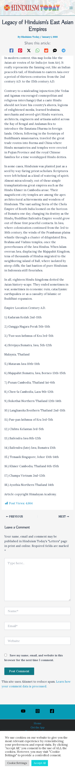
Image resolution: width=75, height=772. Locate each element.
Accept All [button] (40, 763)
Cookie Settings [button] (17, 763)
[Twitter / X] (29, 50)
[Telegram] (64, 50)
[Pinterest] (20, 50)
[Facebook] (11, 50)
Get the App (38, 727)
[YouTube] (23, 711)
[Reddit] (46, 50)
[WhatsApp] (37, 50)
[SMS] (55, 50)
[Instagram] (37, 711)
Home (37, 723)
